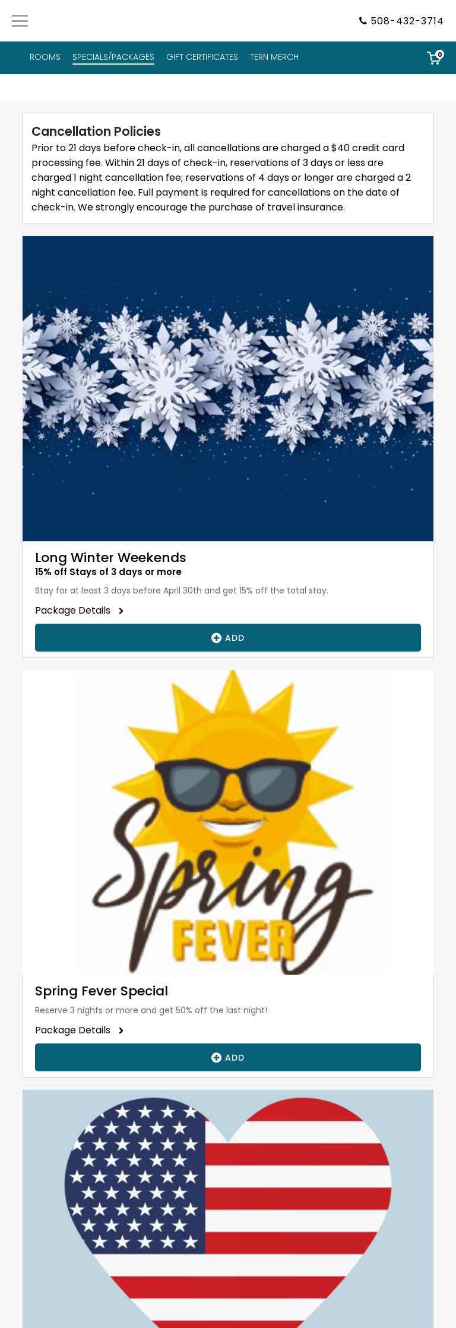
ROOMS (45, 57)
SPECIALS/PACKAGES (113, 57)
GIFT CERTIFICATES (202, 57)
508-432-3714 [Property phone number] (407, 21)
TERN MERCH (274, 57)
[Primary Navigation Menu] (20, 21)
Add (228, 637)
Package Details (76, 610)
